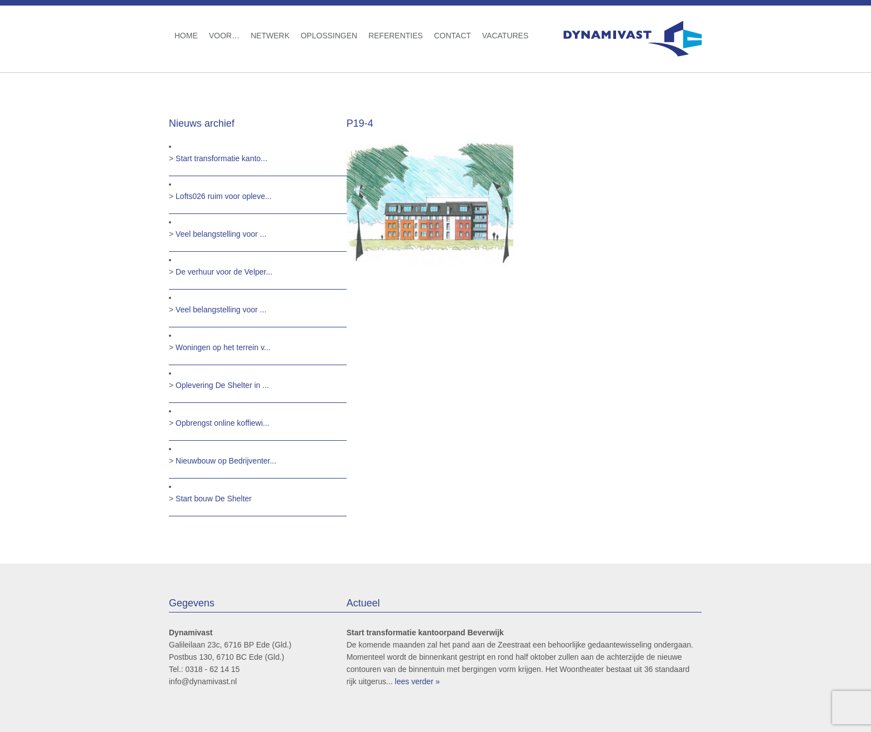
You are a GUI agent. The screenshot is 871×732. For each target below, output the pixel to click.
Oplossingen (329, 35)
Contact (452, 35)
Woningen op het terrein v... (223, 347)
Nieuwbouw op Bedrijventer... (226, 460)
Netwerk (270, 35)
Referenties (395, 35)
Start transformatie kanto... (221, 158)
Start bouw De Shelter (214, 498)
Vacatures (505, 35)
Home (186, 35)
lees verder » (417, 681)
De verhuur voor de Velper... (224, 271)
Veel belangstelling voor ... (221, 234)
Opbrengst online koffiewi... (222, 423)
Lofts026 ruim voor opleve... (224, 196)
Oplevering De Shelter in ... (222, 385)
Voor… (224, 35)
